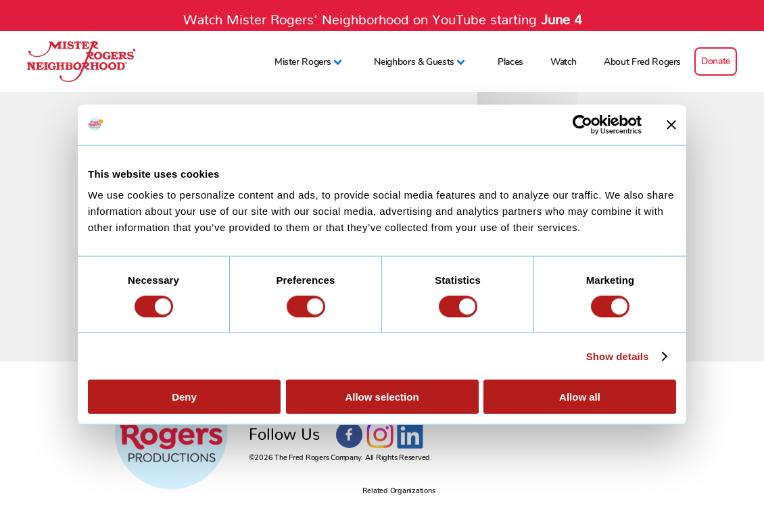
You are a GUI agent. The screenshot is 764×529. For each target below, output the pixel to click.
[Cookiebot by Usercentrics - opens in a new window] (582, 124)
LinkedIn (410, 435)
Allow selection (382, 397)
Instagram (379, 435)
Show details (617, 355)
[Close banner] (671, 124)
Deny (184, 397)
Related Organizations (398, 491)
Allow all (579, 397)
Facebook (349, 435)
